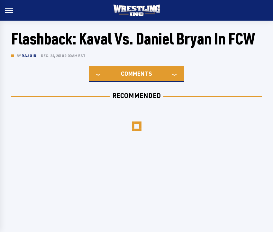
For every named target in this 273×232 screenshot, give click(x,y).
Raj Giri (30, 55)
